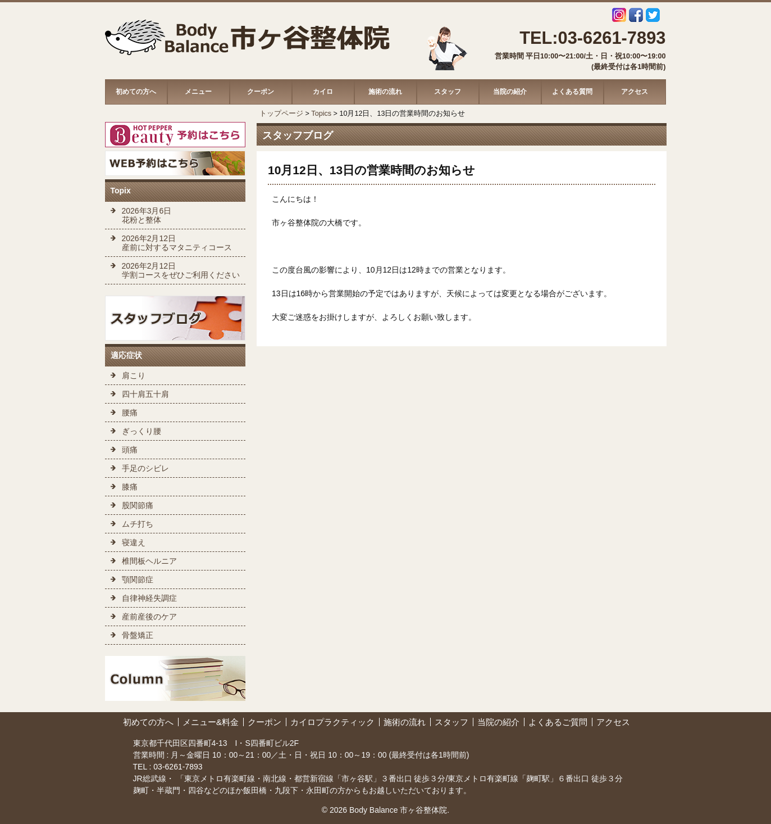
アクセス (634, 92)
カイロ (323, 92)
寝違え (133, 542)
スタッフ (447, 92)
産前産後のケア (149, 616)
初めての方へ (136, 92)
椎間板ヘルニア (149, 560)
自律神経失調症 (149, 598)
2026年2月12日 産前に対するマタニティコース (177, 243)
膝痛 (130, 486)
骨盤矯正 (137, 635)
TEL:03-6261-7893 (592, 38)
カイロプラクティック (332, 722)
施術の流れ (385, 92)
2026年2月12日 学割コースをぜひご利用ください (181, 270)
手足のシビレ (145, 468)
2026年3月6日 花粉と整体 (147, 215)
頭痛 (130, 449)
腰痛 (130, 412)
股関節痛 (137, 505)
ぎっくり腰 (141, 431)
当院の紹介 (510, 92)
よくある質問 (572, 92)
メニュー (198, 92)
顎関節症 (137, 579)
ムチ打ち (137, 523)
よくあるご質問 (557, 722)
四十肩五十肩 (145, 394)
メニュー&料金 (211, 722)
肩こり (133, 375)
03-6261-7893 (176, 766)
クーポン (260, 92)
